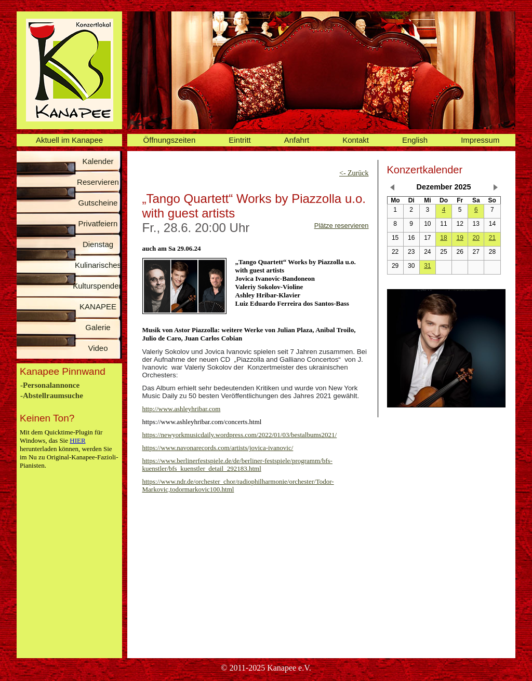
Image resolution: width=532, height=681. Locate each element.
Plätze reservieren (341, 225)
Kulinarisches (98, 265)
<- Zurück (354, 173)
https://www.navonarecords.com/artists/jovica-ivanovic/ (218, 448)
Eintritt (240, 139)
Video (98, 348)
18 (443, 237)
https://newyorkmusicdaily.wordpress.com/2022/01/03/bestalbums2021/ (239, 435)
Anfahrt (296, 139)
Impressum (480, 139)
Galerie (97, 327)
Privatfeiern (98, 223)
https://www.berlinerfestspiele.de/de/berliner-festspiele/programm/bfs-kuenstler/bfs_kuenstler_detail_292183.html (237, 464)
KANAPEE (97, 306)
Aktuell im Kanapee (69, 139)
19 (459, 237)
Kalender (97, 161)
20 (476, 237)
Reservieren (98, 182)
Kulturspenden (98, 285)
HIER (77, 440)
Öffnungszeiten (169, 139)
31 (427, 265)
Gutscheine (98, 202)
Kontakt (355, 139)
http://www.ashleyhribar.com (181, 409)
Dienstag (98, 244)
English (415, 139)
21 (492, 237)
